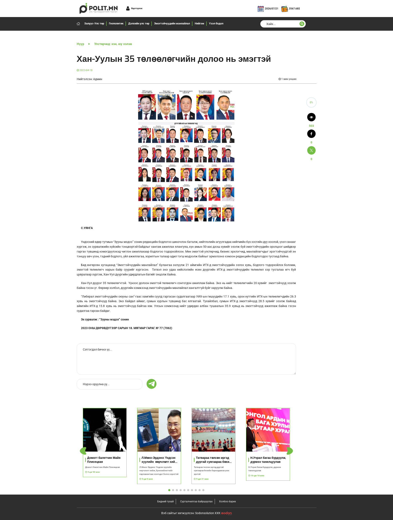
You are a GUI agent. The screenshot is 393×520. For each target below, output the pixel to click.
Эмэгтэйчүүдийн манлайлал (172, 23)
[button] (290, 451)
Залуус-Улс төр (94, 23)
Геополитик (116, 23)
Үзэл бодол (216, 23)
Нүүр (80, 44)
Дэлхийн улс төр (138, 23)
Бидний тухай (165, 501)
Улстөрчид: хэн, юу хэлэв (113, 44)
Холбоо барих (227, 501)
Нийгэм (199, 23)
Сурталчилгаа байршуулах (196, 501)
